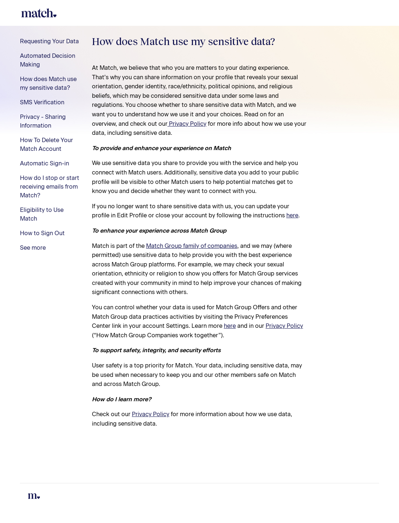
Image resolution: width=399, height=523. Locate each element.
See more (33, 247)
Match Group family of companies (191, 245)
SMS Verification (42, 102)
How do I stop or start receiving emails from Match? (49, 186)
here (292, 215)
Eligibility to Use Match (42, 214)
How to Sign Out (42, 233)
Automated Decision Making (47, 60)
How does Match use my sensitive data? (48, 83)
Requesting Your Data (49, 41)
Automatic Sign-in (44, 163)
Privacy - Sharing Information (43, 121)
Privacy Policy (187, 123)
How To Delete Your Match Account (46, 144)
